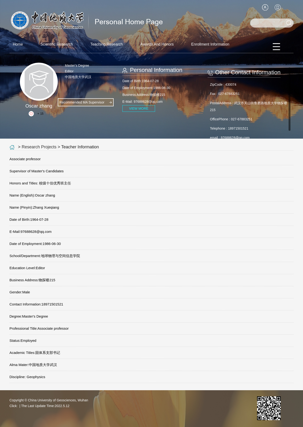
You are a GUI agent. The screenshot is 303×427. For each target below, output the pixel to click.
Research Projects (39, 147)
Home (18, 44)
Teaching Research (106, 44)
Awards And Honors (157, 44)
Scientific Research (56, 44)
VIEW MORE (138, 108)
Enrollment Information (210, 44)
